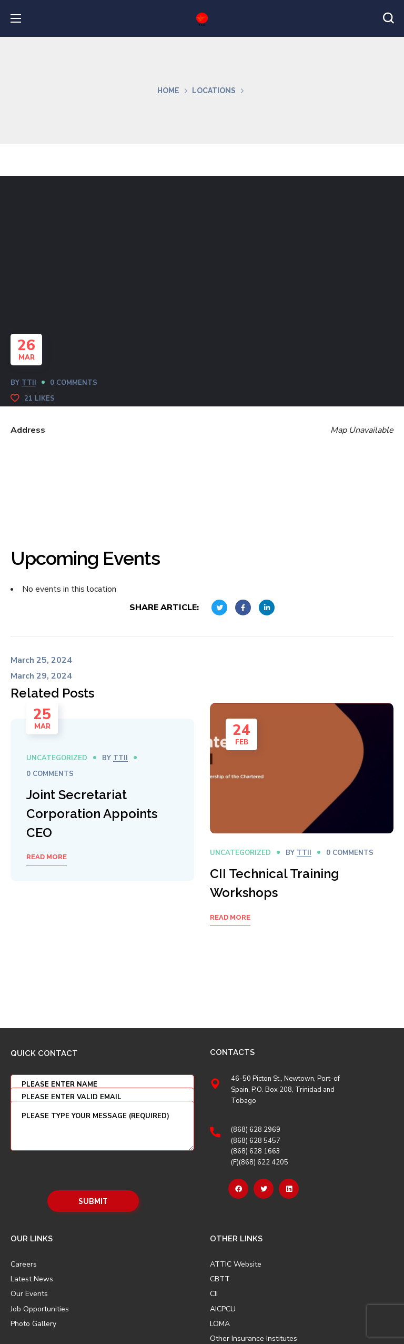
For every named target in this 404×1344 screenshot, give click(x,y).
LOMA (220, 1324)
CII (214, 1294)
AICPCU (223, 1309)
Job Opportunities (40, 1309)
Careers (24, 1264)
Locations (214, 90)
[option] (102, 800)
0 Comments (73, 382)
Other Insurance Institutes (253, 1338)
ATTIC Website (235, 1264)
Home (168, 90)
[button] (388, 18)
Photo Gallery (33, 1324)
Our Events (29, 1294)
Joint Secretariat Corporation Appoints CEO (91, 813)
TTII (29, 382)
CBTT (220, 1279)
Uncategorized (56, 758)
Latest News (32, 1279)
